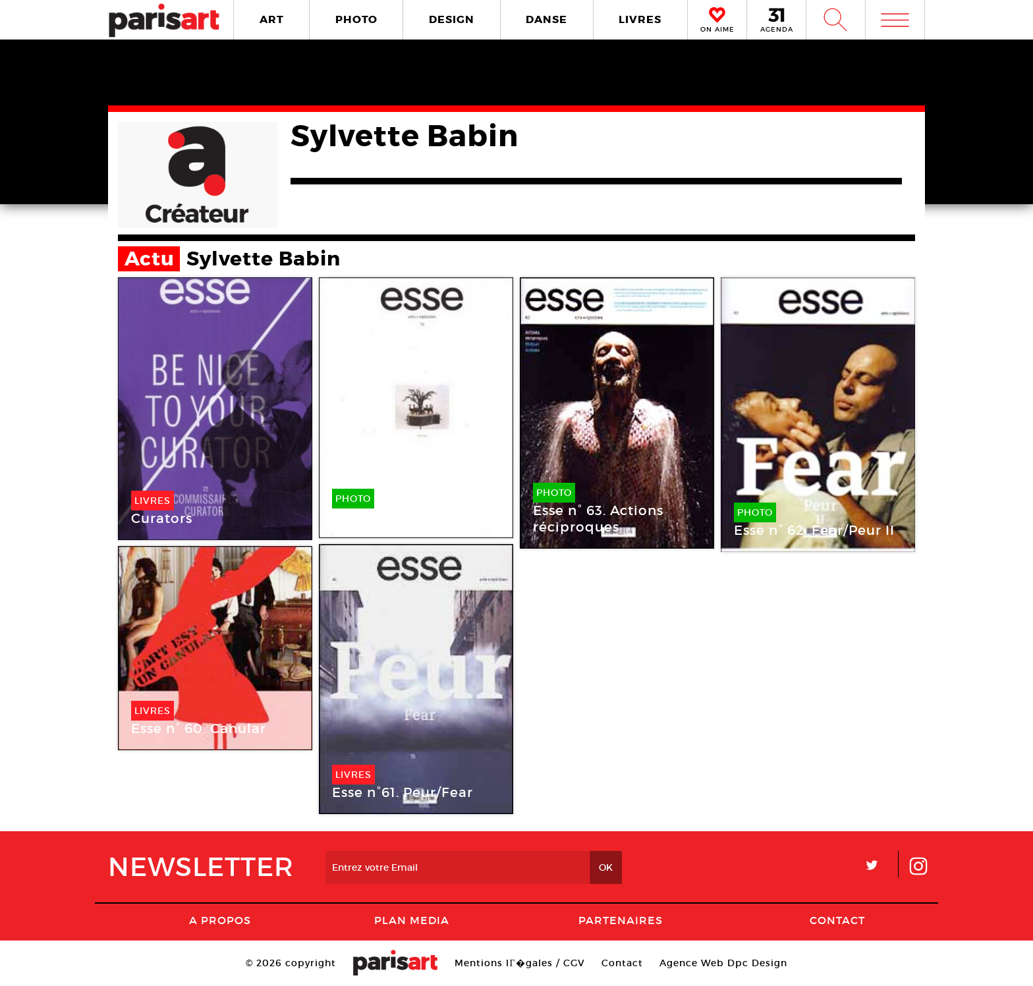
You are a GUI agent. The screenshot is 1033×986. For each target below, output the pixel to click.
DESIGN (451, 19)
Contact (837, 920)
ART (272, 19)
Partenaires (620, 920)
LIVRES (640, 19)
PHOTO (356, 19)
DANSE (546, 19)
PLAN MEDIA (411, 920)
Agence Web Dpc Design (723, 963)
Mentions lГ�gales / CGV (519, 963)
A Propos (220, 920)
